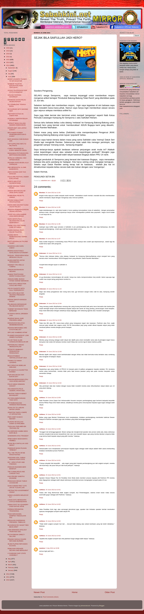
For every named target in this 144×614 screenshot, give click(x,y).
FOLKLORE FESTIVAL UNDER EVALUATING (18, 177)
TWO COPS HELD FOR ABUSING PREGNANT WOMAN (16, 294)
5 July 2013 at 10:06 (52, 548)
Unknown (42, 253)
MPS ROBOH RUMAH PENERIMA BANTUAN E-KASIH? (17, 134)
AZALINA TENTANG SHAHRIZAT (14, 96)
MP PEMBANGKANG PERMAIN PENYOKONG (17, 404)
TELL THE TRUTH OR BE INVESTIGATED (16, 453)
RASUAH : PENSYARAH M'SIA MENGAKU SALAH (18, 256)
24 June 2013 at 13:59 (53, 397)
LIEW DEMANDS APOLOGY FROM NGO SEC (17, 530)
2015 (8, 59)
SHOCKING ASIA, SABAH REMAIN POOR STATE (16, 458)
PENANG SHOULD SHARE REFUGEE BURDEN (17, 540)
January (11, 570)
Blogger (101, 605)
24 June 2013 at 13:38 (54, 337)
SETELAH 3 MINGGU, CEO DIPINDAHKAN (17, 159)
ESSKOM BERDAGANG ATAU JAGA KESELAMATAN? (18, 380)
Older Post (110, 592)
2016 (8, 56)
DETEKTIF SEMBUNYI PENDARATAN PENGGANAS (15, 351)
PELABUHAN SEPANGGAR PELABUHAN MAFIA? (17, 305)
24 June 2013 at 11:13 (54, 274)
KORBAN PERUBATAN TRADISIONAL (15, 510)
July (9, 74)
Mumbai (42, 192)
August (10, 71)
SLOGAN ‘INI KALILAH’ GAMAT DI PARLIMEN (16, 422)
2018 (8, 54)
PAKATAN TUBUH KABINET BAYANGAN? (17, 394)
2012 (8, 574)
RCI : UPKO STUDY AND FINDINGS (16, 463)
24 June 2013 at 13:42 (54, 383)
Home (74, 592)
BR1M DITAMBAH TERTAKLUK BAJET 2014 (17, 357)
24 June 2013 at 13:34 (54, 303)
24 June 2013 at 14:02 (53, 504)
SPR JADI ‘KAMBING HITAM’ (17, 332)
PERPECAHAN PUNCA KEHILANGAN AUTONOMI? (18, 251)
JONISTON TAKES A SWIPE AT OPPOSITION (17, 413)
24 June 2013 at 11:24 (54, 289)
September (12, 68)
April (9, 561)
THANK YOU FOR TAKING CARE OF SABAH (17, 226)
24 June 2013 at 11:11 (54, 253)
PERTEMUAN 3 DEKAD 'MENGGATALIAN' (16, 345)
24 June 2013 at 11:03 (53, 192)
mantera (42, 548)
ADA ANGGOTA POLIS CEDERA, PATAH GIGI (16, 389)
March (10, 564)
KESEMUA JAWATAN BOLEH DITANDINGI (18, 119)
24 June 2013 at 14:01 (53, 445)
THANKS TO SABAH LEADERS (15, 361)
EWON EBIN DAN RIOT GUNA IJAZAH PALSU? (18, 206)
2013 (8, 65)
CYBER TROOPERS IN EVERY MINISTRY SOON (17, 149)
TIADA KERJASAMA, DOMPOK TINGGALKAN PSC (17, 515)
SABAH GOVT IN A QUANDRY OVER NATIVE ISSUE (18, 505)
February (11, 567)
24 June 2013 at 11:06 (53, 224)
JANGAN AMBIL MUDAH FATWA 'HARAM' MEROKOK (18, 280)
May (9, 559)
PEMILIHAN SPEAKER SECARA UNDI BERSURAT (18, 549)
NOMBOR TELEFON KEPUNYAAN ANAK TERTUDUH (15, 85)
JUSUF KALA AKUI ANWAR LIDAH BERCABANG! (17, 215)
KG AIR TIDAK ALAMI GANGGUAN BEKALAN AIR (18, 341)
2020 (8, 48)
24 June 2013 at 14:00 (53, 414)
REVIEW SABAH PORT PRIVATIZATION (16, 201)
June (10, 76)
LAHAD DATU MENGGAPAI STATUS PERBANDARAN (17, 500)
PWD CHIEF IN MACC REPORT (15, 418)
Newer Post (39, 592)
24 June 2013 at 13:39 (54, 351)
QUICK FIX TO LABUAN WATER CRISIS (16, 408)
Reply (41, 200)
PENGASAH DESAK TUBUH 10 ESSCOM (17, 482)
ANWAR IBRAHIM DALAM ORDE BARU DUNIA (16, 191)
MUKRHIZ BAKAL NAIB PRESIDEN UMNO (16, 319)
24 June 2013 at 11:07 (53, 238)
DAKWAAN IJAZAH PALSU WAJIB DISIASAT (17, 100)
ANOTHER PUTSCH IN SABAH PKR (15, 114)
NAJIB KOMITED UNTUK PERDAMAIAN (16, 261)
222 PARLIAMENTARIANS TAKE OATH (16, 399)
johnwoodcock (85, 605)
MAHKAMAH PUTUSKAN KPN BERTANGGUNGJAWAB (18, 154)
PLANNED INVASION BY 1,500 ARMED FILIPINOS (18, 336)
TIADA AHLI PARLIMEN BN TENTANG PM (17, 427)
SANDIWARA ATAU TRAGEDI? (18, 436)
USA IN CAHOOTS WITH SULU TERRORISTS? (16, 289)
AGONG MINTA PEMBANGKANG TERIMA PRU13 (17, 236)
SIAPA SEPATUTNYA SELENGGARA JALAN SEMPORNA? (16, 220)
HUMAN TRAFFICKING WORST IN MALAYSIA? (16, 275)
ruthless (42, 397)
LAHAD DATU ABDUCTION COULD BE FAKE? (17, 284)
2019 (8, 51)
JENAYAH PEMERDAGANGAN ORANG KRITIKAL (18, 210)
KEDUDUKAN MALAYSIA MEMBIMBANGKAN (16, 324)
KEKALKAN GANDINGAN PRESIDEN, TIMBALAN (16, 521)
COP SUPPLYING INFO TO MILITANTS (17, 144)
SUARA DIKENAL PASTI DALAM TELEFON (16, 231)
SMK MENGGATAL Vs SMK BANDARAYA (17, 168)
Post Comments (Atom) (50, 597)
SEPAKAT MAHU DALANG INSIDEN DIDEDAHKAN (17, 124)
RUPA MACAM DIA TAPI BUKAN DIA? (16, 375)
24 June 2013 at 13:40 (54, 366)
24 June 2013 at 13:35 (54, 320)
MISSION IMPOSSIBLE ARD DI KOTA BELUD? (17, 328)
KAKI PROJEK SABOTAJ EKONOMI (16, 477)
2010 (8, 580)
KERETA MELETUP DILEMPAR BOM (14, 182)
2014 (8, 62)
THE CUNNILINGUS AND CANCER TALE (16, 472)
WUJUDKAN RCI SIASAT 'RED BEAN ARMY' (18, 526)
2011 (8, 577)
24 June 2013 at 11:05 (53, 207)
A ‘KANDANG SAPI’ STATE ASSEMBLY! (17, 554)
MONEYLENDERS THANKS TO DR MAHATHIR (17, 80)
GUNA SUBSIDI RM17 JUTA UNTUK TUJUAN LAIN (17, 486)
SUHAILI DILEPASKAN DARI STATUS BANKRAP (17, 91)
